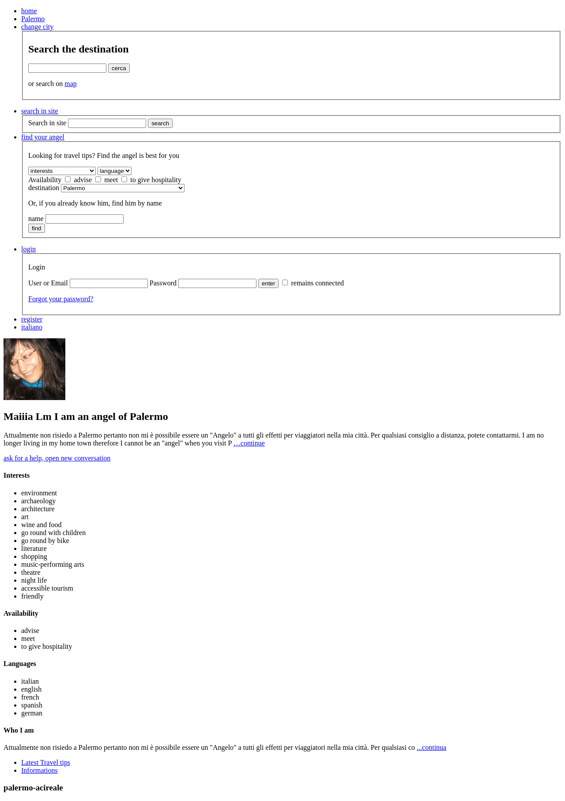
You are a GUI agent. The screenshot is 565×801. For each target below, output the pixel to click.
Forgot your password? (60, 299)
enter (268, 283)
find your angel (42, 137)
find (36, 228)
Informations (39, 770)
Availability (44, 179)
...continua (431, 747)
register (31, 319)
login (28, 249)
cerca (119, 68)
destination (43, 187)
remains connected (313, 283)
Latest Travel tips (45, 762)
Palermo (33, 18)
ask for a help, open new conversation (57, 458)
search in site (39, 111)
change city (37, 26)
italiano (31, 327)
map (70, 83)
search (160, 123)
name (36, 218)
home (29, 11)
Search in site (47, 123)
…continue (249, 443)
